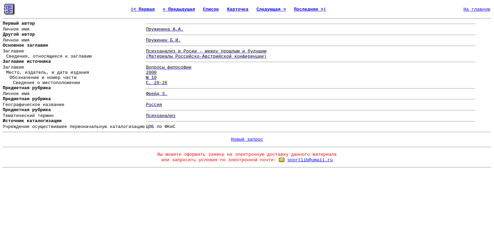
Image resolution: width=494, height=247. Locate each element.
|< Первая (143, 9)
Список (211, 9)
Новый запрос (247, 139)
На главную (476, 9)
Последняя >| (310, 9)
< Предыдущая (179, 9)
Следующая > (271, 9)
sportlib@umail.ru (310, 160)
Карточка (237, 9)
